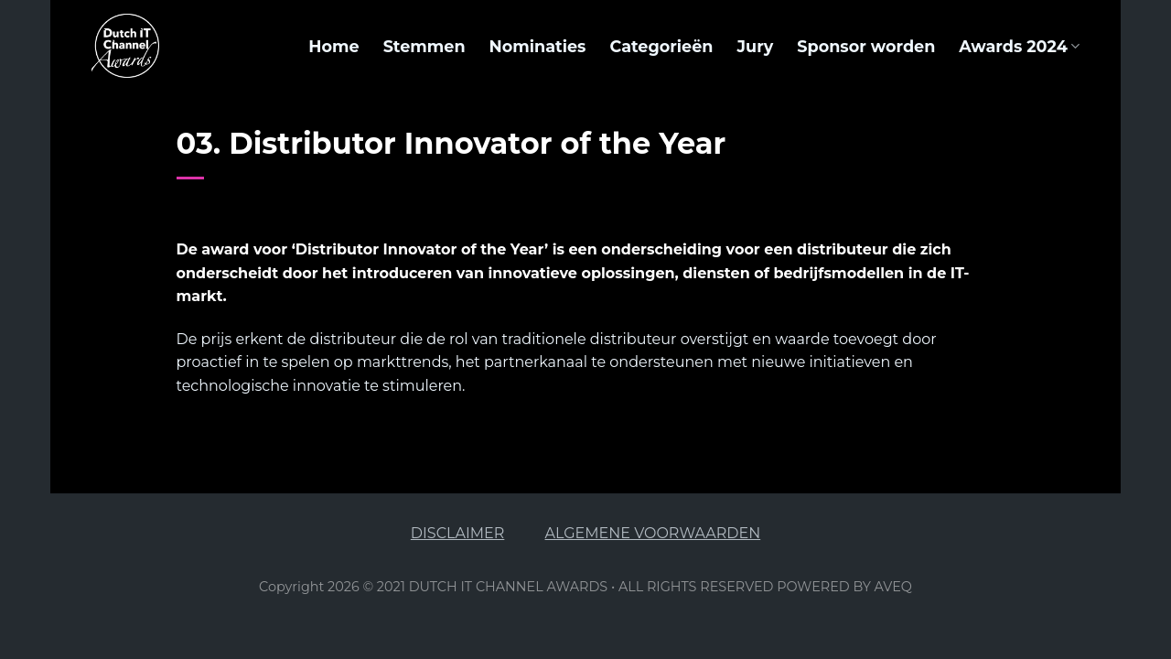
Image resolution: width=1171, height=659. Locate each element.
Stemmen (424, 46)
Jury (754, 46)
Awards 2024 (1019, 46)
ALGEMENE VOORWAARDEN (653, 533)
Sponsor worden (866, 46)
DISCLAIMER (458, 533)
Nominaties (537, 46)
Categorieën (661, 46)
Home (333, 46)
